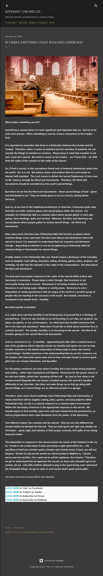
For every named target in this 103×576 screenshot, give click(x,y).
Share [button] (8, 527)
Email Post (18, 527)
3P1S (52, 22)
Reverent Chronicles (22, 11)
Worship (49, 532)
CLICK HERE (12, 488)
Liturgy (23, 532)
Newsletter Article (36, 532)
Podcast (11, 22)
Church (15, 532)
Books (23, 22)
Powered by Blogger (51, 561)
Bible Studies (38, 22)
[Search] (96, 5)
